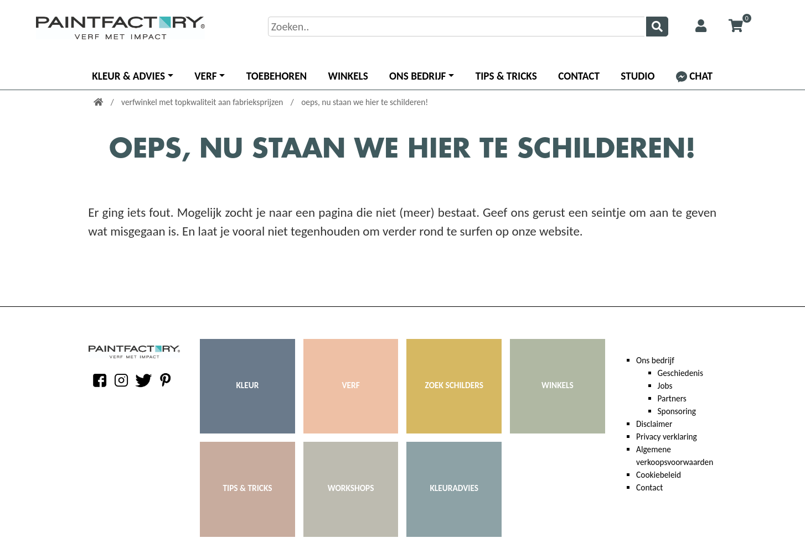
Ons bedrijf (417, 76)
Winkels (348, 76)
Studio (637, 76)
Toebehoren (276, 76)
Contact (579, 76)
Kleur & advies (128, 76)
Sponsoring (677, 411)
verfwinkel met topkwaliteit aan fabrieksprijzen (203, 102)
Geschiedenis (680, 373)
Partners (672, 398)
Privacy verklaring (666, 436)
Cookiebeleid (658, 474)
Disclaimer (654, 424)
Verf (205, 76)
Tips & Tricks (506, 76)
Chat (694, 76)
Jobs (665, 385)
